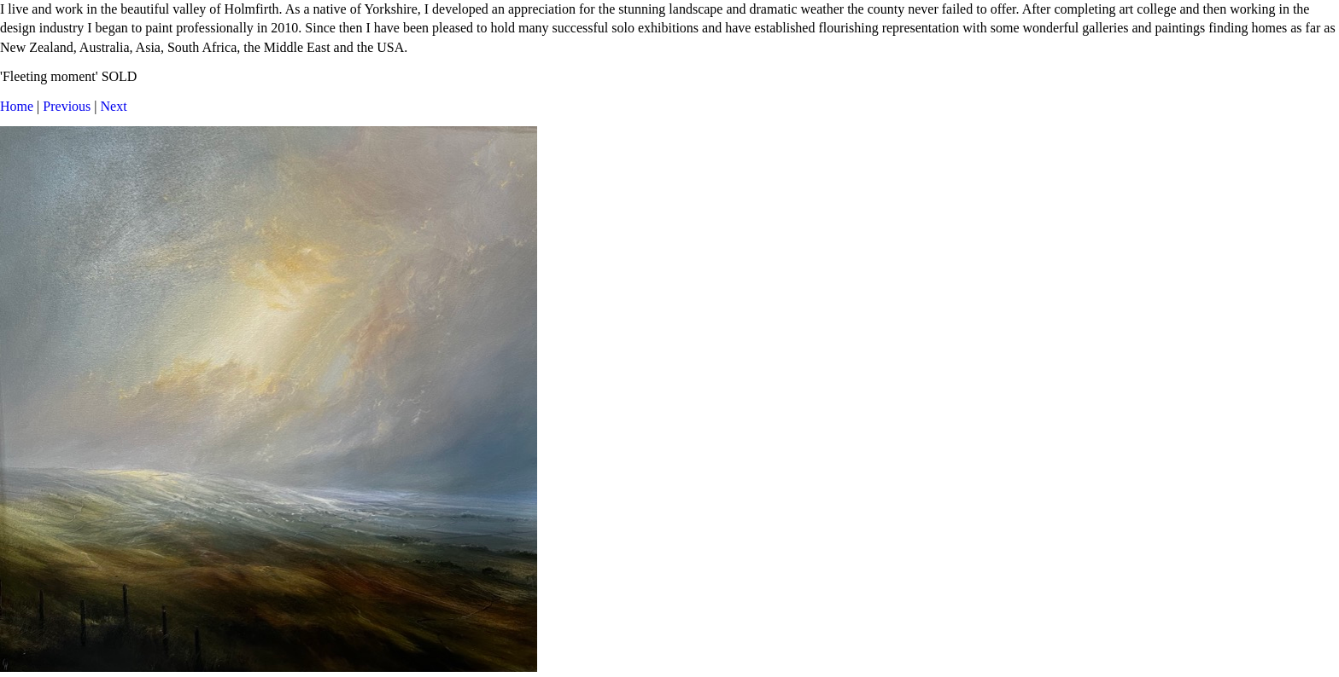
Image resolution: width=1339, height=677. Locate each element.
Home (16, 106)
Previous (67, 106)
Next (114, 106)
